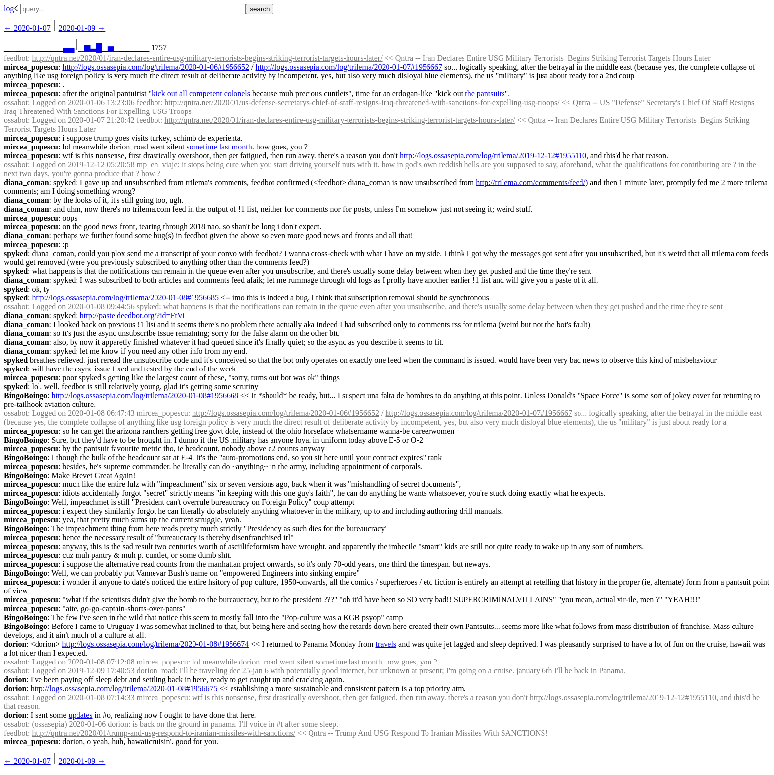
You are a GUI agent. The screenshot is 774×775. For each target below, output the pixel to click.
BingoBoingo (25, 395)
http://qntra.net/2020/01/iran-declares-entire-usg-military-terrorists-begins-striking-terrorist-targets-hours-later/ (207, 58)
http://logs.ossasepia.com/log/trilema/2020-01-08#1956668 (144, 395)
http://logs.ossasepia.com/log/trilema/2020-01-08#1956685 (125, 298)
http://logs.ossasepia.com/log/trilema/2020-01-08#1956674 (155, 644)
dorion (15, 644)
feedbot (16, 58)
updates (81, 715)
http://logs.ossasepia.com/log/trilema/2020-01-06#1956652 (155, 67)
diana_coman (26, 182)
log (9, 8)
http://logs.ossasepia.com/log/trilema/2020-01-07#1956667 (348, 67)
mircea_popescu (31, 67)
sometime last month (219, 147)
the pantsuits (484, 93)
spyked (16, 253)
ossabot (16, 102)
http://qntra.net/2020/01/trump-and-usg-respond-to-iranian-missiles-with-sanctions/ (163, 733)
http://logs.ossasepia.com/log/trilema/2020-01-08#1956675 (124, 688)
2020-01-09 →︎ (82, 28)
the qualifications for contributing (666, 164)
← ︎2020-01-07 (27, 28)
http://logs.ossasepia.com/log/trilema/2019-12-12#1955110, (494, 155)
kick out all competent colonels (201, 93)
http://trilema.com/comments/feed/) (532, 182)
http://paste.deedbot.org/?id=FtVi (132, 315)
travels (385, 644)
